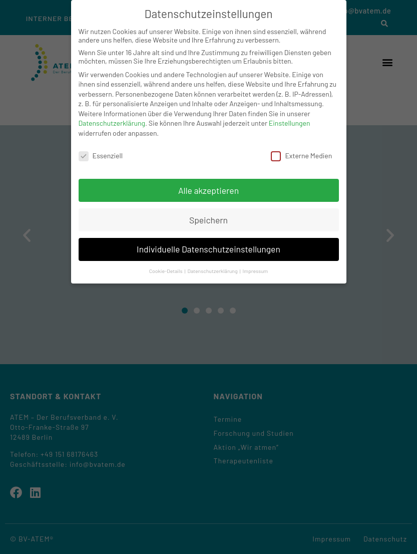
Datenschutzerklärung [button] (212, 270)
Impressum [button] (255, 270)
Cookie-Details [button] (166, 270)
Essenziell (101, 155)
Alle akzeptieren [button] (208, 190)
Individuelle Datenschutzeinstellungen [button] (208, 248)
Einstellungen (289, 123)
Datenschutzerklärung (112, 123)
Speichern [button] (208, 219)
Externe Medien (301, 155)
